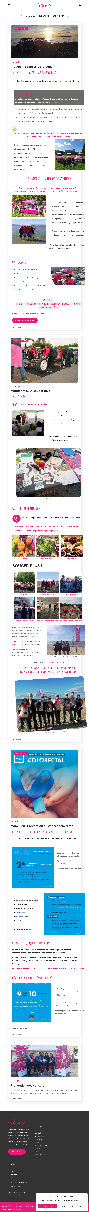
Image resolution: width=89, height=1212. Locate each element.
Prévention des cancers (27, 1085)
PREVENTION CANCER (21, 29)
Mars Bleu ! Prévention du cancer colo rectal (42, 826)
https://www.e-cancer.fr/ (34, 314)
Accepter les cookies (47, 1206)
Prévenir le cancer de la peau (32, 66)
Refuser (62, 1206)
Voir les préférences (76, 1206)
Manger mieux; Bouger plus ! (31, 391)
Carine (19, 327)
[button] (80, 5)
